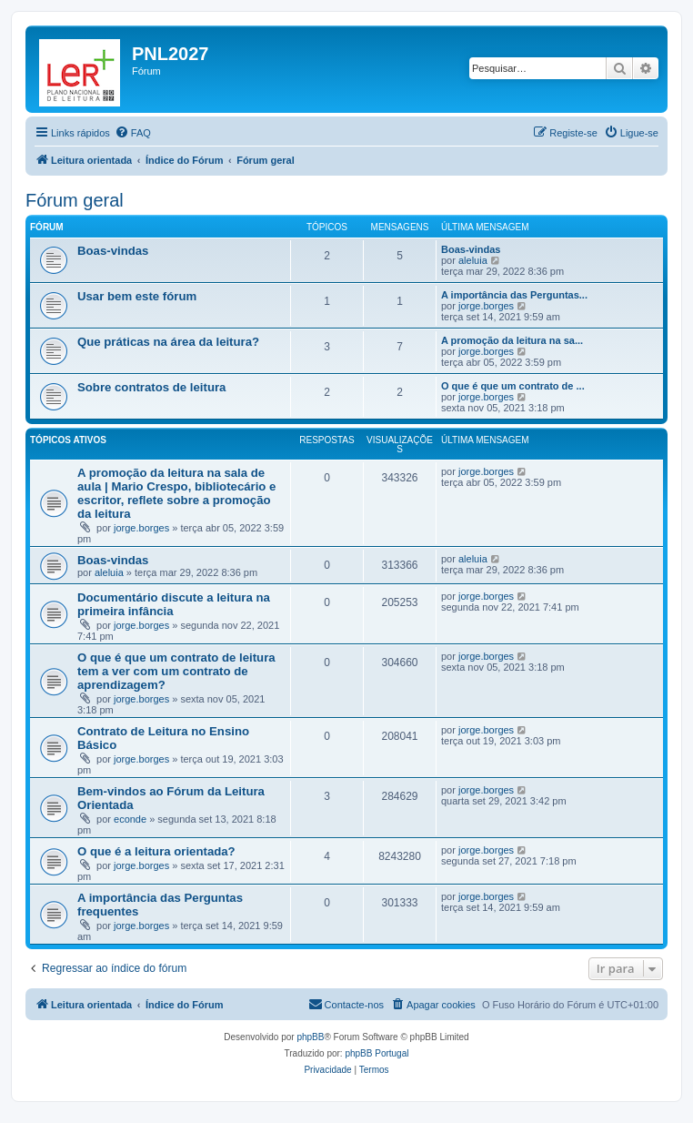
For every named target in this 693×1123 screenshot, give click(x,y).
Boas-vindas (112, 251)
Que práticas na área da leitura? (168, 342)
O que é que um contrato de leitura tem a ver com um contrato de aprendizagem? (176, 671)
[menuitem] (133, 133)
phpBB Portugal (376, 1053)
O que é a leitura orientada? (156, 851)
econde (130, 819)
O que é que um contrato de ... (513, 385)
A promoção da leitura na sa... (512, 340)
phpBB (310, 1037)
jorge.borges (486, 305)
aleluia (472, 260)
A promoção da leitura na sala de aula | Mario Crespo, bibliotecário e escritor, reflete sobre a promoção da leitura (176, 493)
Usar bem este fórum (136, 296)
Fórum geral (74, 200)
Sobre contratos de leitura (151, 387)
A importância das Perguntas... (514, 294)
